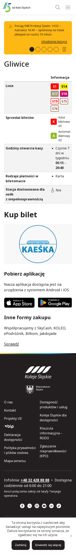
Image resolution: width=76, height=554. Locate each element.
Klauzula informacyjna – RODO (51, 433)
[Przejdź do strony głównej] (16, 7)
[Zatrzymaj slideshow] (64, 49)
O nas (8, 402)
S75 (64, 101)
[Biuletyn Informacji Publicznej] (20, 426)
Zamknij (20, 545)
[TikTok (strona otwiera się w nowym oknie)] (59, 506)
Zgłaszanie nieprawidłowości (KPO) (53, 451)
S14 (64, 86)
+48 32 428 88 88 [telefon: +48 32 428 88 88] (35, 480)
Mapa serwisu (15, 461)
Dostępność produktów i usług (53, 404)
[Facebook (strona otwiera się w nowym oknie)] (22, 506)
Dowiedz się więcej (48, 545)
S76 (55, 108)
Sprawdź (11, 343)
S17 (55, 94)
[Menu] (68, 7)
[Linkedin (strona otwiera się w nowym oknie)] (51, 506)
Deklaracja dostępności (13, 437)
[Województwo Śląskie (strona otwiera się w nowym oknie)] (38, 389)
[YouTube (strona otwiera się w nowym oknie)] (44, 506)
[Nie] (71, 536)
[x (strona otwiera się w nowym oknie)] (29, 506)
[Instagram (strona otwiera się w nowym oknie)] (37, 506)
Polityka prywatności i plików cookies (20, 450)
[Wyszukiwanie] (58, 7)
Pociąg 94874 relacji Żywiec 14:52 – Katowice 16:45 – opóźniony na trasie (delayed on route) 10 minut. (39, 30)
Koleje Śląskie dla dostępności (53, 417)
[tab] (31, 49)
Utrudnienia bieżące (54, 41)
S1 (55, 86)
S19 (55, 101)
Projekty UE (13, 418)
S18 (64, 94)
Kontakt (10, 410)
